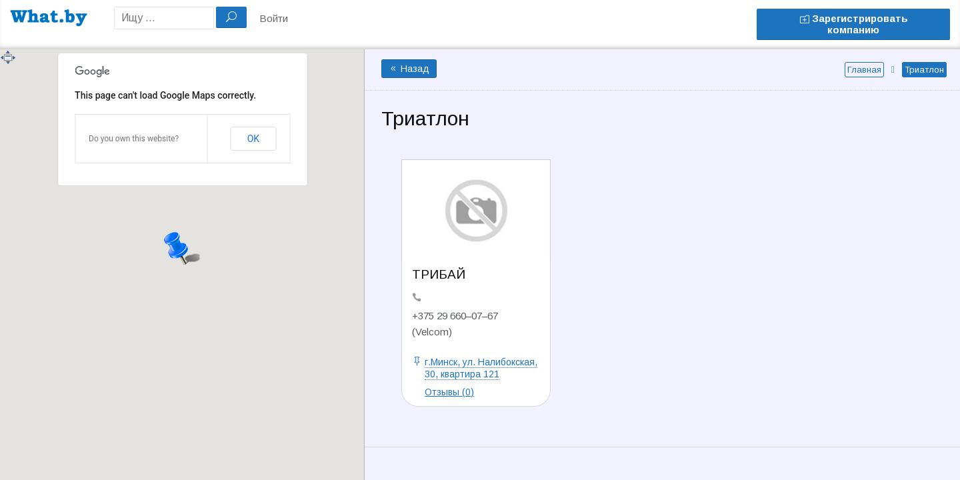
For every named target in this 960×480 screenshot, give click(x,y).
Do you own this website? (134, 138)
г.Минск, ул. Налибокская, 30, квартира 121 (481, 368)
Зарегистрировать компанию (853, 24)
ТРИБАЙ (438, 274)
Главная (864, 70)
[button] (182, 246)
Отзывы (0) (449, 392)
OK (253, 138)
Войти (273, 18)
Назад (409, 68)
